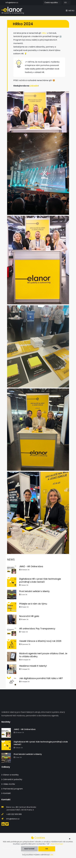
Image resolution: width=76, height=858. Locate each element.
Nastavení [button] (29, 849)
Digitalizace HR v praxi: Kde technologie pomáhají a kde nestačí (40, 580)
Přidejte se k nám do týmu (33, 603)
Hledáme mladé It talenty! (33, 665)
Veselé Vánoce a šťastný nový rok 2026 (40, 641)
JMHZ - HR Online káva (31, 566)
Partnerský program (12, 788)
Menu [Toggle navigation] (70, 10)
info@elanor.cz (12, 2)
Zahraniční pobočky (11, 779)
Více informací (57, 844)
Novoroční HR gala (29, 616)
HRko (44, 33)
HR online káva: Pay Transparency (37, 628)
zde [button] (52, 854)
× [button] (69, 838)
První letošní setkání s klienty (34, 591)
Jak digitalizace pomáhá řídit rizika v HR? (41, 678)
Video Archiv (8, 784)
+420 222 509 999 (14, 814)
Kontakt (6, 793)
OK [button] (46, 849)
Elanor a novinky (10, 774)
